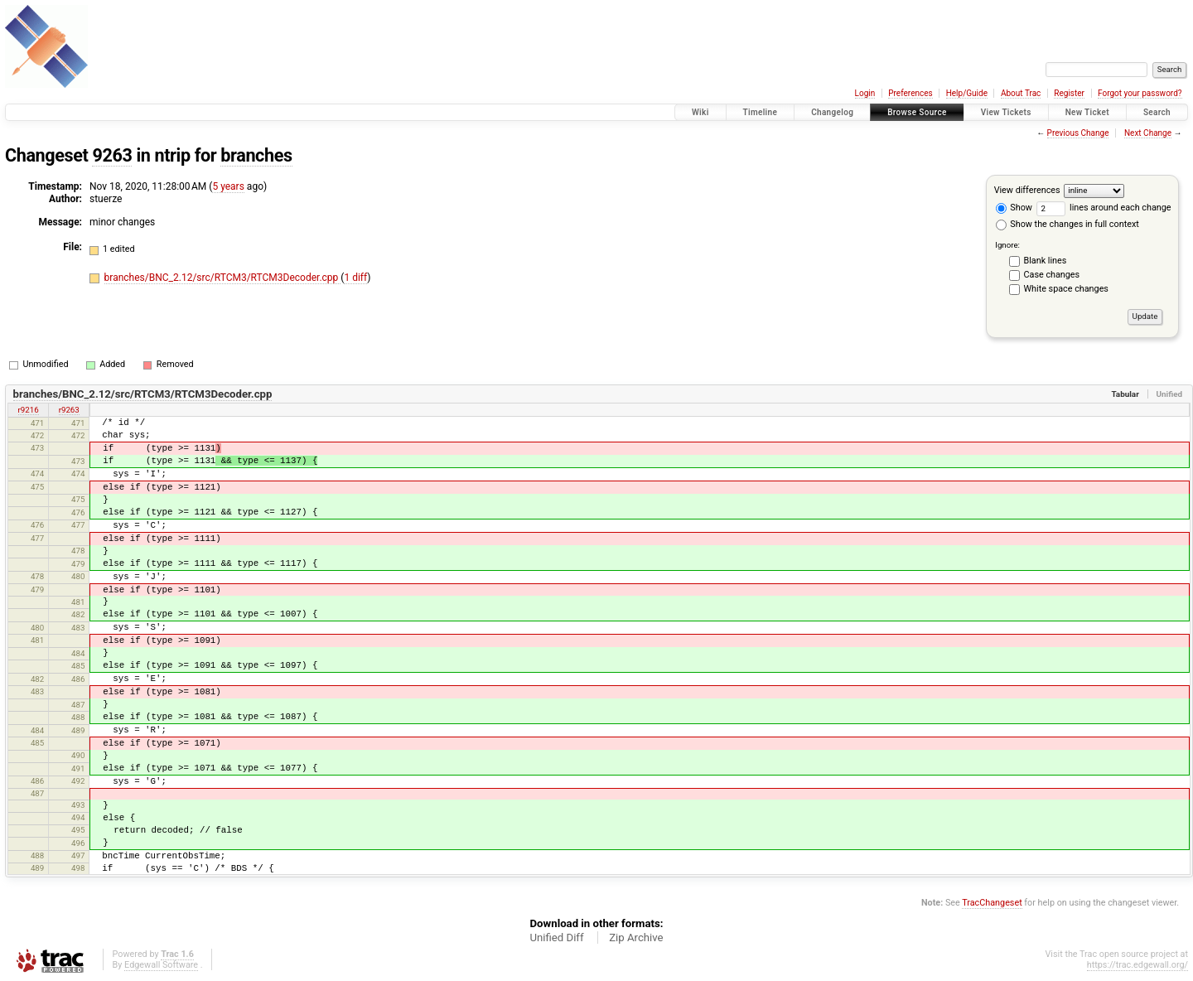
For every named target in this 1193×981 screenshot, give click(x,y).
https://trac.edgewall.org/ (1137, 964)
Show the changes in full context (1067, 224)
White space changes (1066, 288)
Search (1157, 112)
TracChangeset (992, 902)
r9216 (28, 409)
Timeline (760, 112)
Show (1014, 207)
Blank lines (1045, 260)
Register (1069, 93)
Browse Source (917, 112)
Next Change (1147, 133)
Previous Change (1078, 133)
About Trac (1021, 93)
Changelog (832, 112)
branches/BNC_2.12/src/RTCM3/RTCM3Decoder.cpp (222, 277)
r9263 (69, 409)
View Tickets (1006, 112)
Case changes (1052, 274)
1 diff (355, 277)
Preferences (910, 93)
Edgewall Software (161, 964)
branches (256, 155)
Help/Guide (967, 93)
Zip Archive (636, 937)
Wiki (700, 112)
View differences (1027, 190)
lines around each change (1103, 207)
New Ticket (1087, 112)
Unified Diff (556, 937)
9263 (112, 155)
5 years (228, 186)
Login (865, 93)
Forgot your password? (1140, 93)
